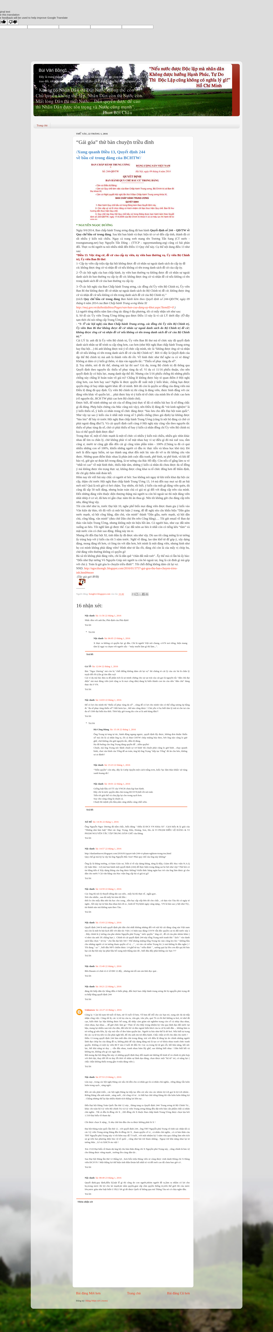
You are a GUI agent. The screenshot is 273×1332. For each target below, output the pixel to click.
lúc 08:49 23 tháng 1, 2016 (108, 1177)
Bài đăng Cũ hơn (178, 1293)
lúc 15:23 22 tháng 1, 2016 (117, 765)
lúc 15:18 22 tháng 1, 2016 (123, 729)
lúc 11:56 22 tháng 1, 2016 (108, 615)
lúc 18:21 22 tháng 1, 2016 (108, 986)
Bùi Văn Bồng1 (53, 70)
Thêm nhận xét (85, 1201)
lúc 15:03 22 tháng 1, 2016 (108, 922)
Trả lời (88, 625)
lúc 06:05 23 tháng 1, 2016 (117, 638)
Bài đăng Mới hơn (88, 1293)
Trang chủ (42, 125)
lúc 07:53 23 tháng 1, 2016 (108, 1077)
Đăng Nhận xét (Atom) (97, 1300)
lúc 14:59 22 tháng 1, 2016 (108, 889)
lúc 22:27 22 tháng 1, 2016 (109, 1010)
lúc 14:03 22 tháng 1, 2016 (108, 700)
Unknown (90, 1010)
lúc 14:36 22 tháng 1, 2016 (106, 821)
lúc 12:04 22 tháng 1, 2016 (105, 666)
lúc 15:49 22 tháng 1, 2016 (108, 966)
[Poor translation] (13, 22)
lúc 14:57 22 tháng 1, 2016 (108, 848)
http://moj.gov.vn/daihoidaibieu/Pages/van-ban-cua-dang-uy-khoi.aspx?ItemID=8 (125, 307)
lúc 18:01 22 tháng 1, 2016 (117, 783)
